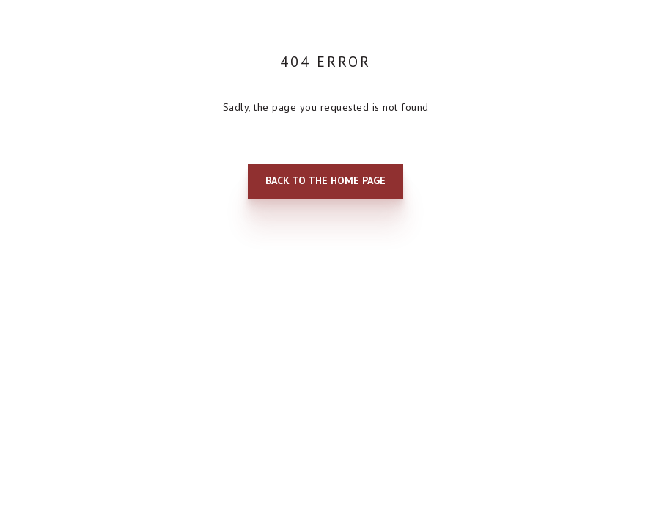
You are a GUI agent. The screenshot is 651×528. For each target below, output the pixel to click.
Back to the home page (325, 180)
